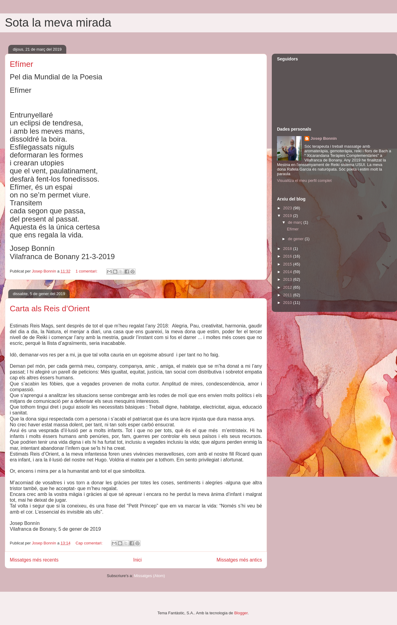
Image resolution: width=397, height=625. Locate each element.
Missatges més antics (239, 559)
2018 (288, 248)
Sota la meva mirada (58, 22)
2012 (288, 287)
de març (296, 222)
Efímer (21, 64)
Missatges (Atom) (149, 575)
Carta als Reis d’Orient (50, 308)
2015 (288, 264)
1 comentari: (86, 271)
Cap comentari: (89, 543)
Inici (137, 559)
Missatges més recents (34, 559)
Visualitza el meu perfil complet (304, 180)
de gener (296, 239)
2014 (288, 271)
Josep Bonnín (324, 138)
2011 (288, 295)
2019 (288, 215)
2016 (288, 256)
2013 (288, 279)
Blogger (241, 613)
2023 (288, 208)
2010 (288, 302)
